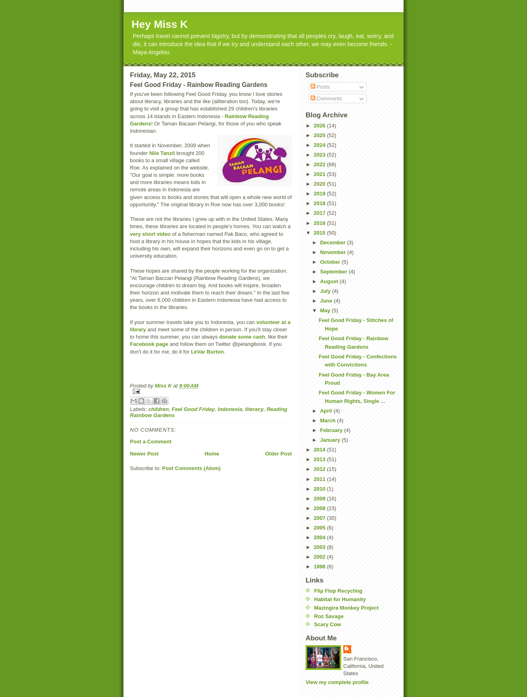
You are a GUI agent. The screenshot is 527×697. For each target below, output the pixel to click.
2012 (320, 469)
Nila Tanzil (161, 153)
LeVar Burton (207, 352)
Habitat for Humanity (340, 599)
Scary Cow (327, 624)
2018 (320, 203)
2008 (320, 508)
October (331, 262)
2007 (320, 518)
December (333, 242)
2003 (320, 547)
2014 (320, 450)
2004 (320, 537)
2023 (320, 155)
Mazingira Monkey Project (346, 608)
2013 (320, 459)
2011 (320, 479)
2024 (320, 145)
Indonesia (230, 409)
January (331, 440)
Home (211, 454)
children (159, 409)
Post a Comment (151, 442)
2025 (320, 135)
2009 (320, 499)
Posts (320, 87)
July (326, 291)
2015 (320, 233)
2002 (320, 557)
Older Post (278, 454)
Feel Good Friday (193, 409)
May (326, 310)
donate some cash (242, 337)
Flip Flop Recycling (338, 591)
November (333, 252)
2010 (320, 489)
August (330, 281)
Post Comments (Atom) (191, 468)
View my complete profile (337, 682)
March (328, 420)
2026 (320, 126)
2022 (320, 164)
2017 (320, 213)
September (334, 272)
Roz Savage (329, 616)
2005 (320, 528)
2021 (320, 174)
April (327, 411)
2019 (320, 194)
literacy (254, 409)
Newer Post (144, 454)
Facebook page (149, 344)
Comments (326, 98)
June (327, 301)
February (332, 430)
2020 (320, 184)
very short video (151, 234)
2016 (320, 223)
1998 (320, 567)
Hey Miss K (160, 24)
